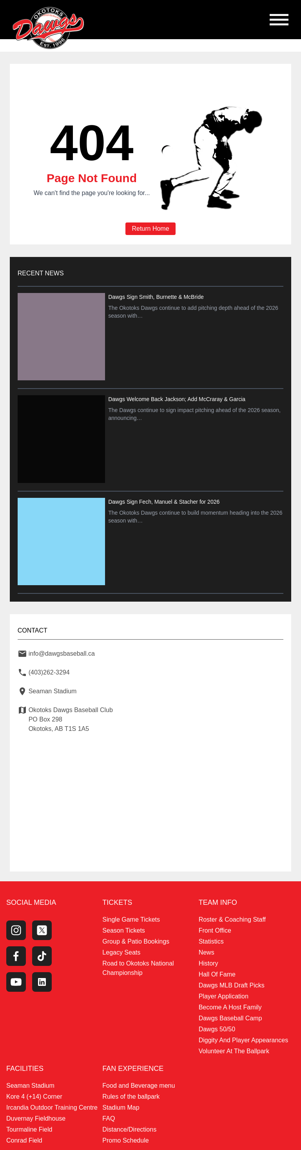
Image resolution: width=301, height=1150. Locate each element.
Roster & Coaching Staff (232, 917)
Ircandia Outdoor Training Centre (52, 1105)
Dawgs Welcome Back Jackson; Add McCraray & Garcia (178, 398)
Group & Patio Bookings (135, 939)
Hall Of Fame (217, 972)
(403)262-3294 (52, 667)
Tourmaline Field (29, 1127)
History (208, 961)
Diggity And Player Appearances (243, 1037)
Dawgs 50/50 (217, 1026)
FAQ (108, 1116)
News (206, 950)
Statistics (211, 939)
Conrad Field (24, 1138)
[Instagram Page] (16, 928)
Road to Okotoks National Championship (138, 966)
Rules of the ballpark (131, 1094)
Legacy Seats (121, 950)
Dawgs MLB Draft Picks (232, 983)
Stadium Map (120, 1105)
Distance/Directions (129, 1127)
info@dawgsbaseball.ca (64, 648)
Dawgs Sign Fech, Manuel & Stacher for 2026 (165, 498)
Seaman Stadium (30, 1083)
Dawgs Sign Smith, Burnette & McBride (157, 297)
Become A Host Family (230, 1005)
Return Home (150, 229)
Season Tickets (123, 928)
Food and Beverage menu (138, 1083)
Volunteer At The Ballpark (234, 1048)
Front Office (215, 928)
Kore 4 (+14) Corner (34, 1094)
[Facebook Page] (16, 954)
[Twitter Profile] (42, 928)
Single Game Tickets (131, 917)
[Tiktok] (42, 954)
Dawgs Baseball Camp (230, 1016)
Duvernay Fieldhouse (35, 1116)
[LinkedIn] (42, 979)
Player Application (223, 994)
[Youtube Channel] (16, 979)
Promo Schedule (125, 1138)
